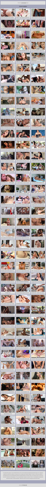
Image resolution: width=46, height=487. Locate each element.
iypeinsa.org (24, 485)
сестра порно (23, 2)
